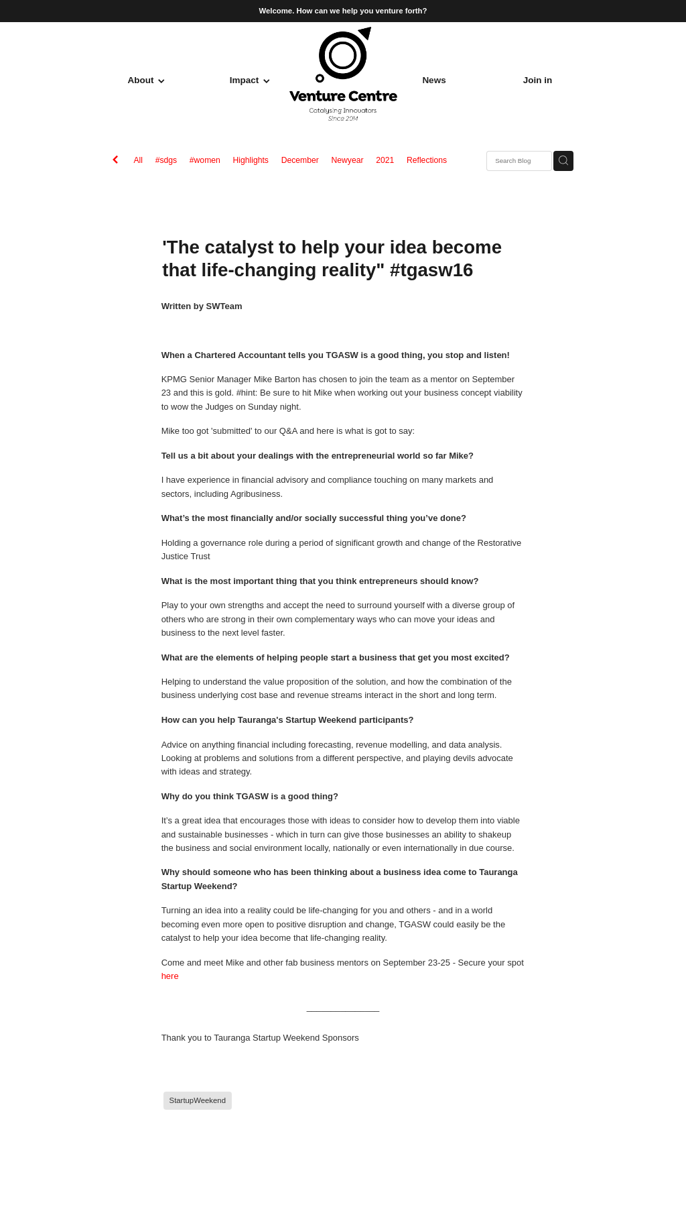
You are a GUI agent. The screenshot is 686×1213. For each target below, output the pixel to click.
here (170, 976)
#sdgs (166, 160)
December (300, 160)
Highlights (251, 160)
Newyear (347, 160)
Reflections (427, 160)
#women (205, 160)
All (138, 160)
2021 (385, 160)
